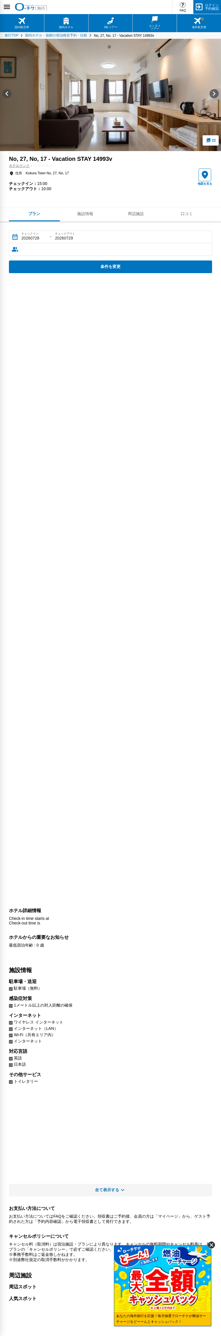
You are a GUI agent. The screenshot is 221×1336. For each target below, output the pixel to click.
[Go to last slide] (7, 95)
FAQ (183, 10)
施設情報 (85, 213)
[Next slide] (214, 95)
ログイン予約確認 (212, 7)
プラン (34, 213)
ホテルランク (19, 166)
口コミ (187, 213)
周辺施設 (136, 213)
